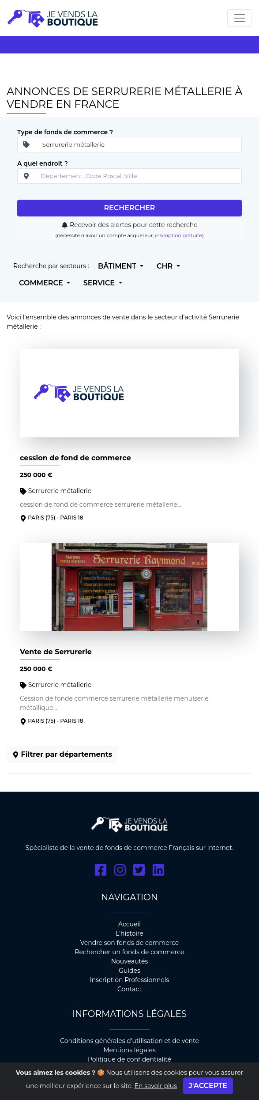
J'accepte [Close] (208, 1087)
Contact (129, 989)
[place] (138, 176)
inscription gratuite (178, 235)
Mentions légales (129, 1050)
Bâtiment (118, 266)
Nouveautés (129, 961)
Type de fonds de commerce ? (65, 132)
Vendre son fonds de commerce (129, 943)
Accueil (129, 924)
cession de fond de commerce (75, 458)
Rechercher (129, 208)
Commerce (42, 283)
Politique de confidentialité (129, 1059)
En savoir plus (156, 1087)
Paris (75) (41, 517)
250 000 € (36, 475)
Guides (129, 971)
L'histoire (129, 933)
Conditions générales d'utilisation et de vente (129, 1041)
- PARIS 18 (69, 517)
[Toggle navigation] (239, 18)
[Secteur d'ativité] (138, 144)
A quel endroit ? (42, 163)
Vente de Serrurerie (56, 652)
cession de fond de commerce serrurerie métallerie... (100, 504)
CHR (166, 266)
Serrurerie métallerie (55, 491)
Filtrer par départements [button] (62, 754)
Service (100, 283)
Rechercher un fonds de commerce (129, 952)
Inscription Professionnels (129, 980)
